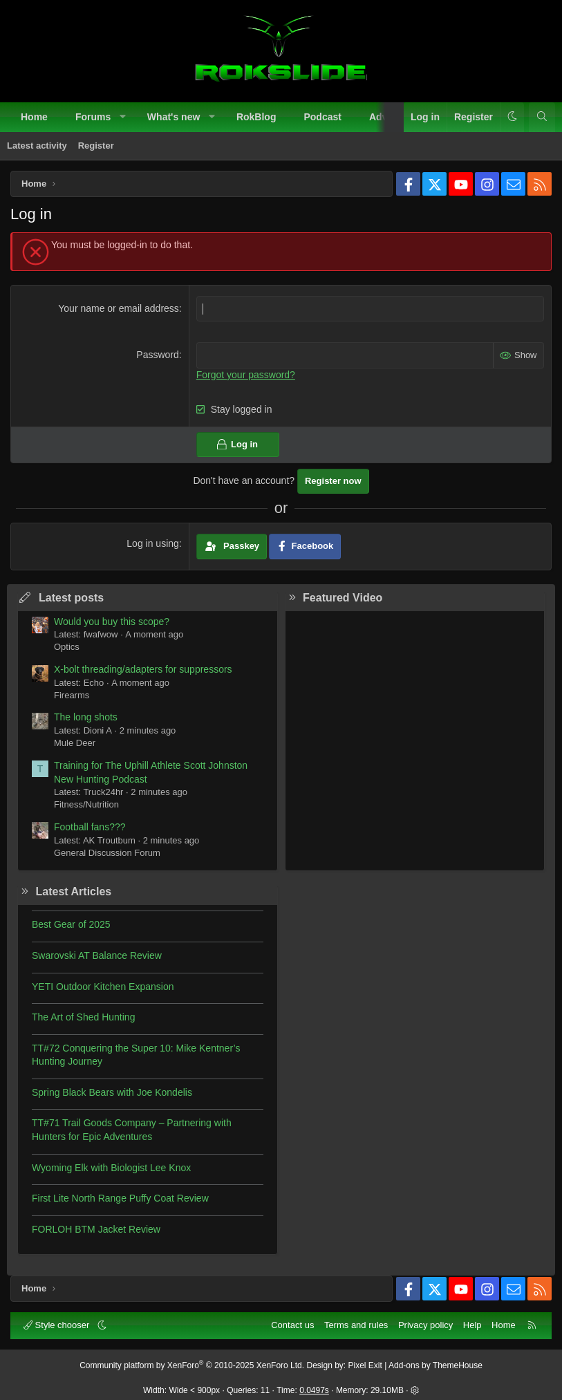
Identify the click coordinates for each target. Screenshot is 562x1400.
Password (157, 354)
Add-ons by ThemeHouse (435, 1365)
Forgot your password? (245, 374)
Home (34, 116)
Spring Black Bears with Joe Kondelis (112, 1092)
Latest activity (37, 145)
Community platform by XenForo (191, 1365)
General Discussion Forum (107, 853)
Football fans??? (90, 826)
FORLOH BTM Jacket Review (96, 1229)
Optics (66, 647)
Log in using (153, 543)
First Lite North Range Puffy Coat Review (120, 1198)
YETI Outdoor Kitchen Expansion (103, 986)
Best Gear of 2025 (71, 924)
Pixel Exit (365, 1365)
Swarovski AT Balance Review (97, 955)
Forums (93, 116)
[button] (123, 117)
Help (472, 1325)
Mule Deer (74, 743)
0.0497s (314, 1390)
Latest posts (71, 598)
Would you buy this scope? (111, 621)
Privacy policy (425, 1325)
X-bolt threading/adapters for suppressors (143, 669)
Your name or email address (118, 308)
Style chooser (58, 1325)
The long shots (86, 716)
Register (96, 145)
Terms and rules (356, 1325)
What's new (173, 116)
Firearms (71, 695)
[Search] (542, 117)
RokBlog (256, 116)
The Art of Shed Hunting (83, 1017)
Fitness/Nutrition (86, 804)
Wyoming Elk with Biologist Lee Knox (111, 1167)
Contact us (292, 1325)
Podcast (322, 116)
